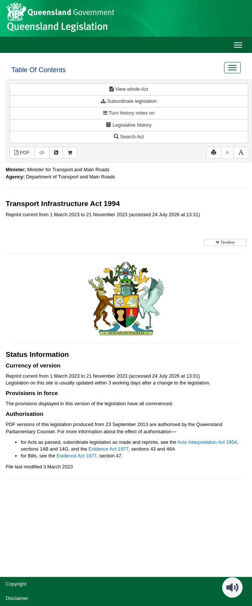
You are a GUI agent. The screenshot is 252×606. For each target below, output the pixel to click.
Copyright (16, 584)
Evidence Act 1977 (108, 449)
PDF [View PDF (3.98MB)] (22, 152)
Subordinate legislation (129, 101)
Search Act (129, 136)
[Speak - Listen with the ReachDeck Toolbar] (232, 587)
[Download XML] (41, 153)
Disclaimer (17, 598)
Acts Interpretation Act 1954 (207, 442)
